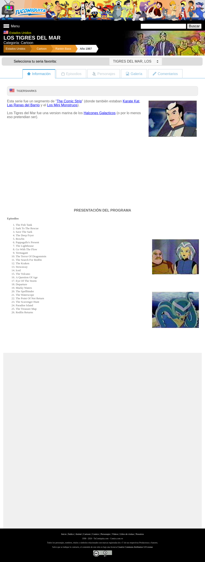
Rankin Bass (63, 48)
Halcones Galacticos (100, 113)
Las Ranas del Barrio (23, 105)
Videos (115, 534)
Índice (71, 534)
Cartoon (42, 48)
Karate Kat (131, 101)
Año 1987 (86, 48)
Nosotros (140, 534)
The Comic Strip (69, 101)
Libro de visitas (127, 534)
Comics (95, 534)
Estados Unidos (15, 48)
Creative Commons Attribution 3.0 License (135, 547)
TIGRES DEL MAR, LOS (135, 61)
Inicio (64, 534)
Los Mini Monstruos (62, 105)
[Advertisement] (102, 342)
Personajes (105, 534)
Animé (78, 534)
